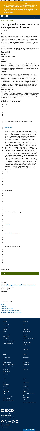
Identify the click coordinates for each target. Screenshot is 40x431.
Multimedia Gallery (27, 331)
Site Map (25, 391)
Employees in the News (8, 367)
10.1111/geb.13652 (9, 127)
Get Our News (6, 369)
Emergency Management (8, 400)
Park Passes (25, 349)
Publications (4, 20)
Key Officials (6, 389)
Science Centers (6, 334)
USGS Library (26, 344)
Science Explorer (6, 324)
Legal (24, 379)
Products (25, 321)
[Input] (27, 17)
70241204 (7, 224)
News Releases (6, 360)
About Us (5, 382)
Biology (3, 304)
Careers (24, 367)
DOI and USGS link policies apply (29, 394)
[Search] (34, 17)
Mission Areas (6, 327)
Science (5, 321)
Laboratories (5, 338)
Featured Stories (6, 357)
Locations (25, 360)
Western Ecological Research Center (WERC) (11, 312)
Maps (24, 327)
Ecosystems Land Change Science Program (11, 310)
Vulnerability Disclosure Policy (29, 402)
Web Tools (25, 334)
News (4, 354)
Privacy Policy (26, 389)
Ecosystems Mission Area (7, 308)
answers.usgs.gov (5, 427)
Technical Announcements (9, 364)
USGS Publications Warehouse (12, 233)
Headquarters (26, 357)
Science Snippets (7, 362)
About (4, 379)
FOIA (24, 384)
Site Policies (25, 386)
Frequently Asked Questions (9, 341)
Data (24, 324)
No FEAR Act (26, 397)
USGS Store (25, 347)
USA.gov (25, 399)
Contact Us (25, 369)
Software (25, 336)
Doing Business (6, 398)
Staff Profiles (26, 362)
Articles (11, 20)
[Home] (4, 17)
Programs (5, 329)
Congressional (6, 391)
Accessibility (26, 382)
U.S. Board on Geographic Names (28, 339)
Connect (4, 273)
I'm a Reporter (6, 373)
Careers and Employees (8, 396)
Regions (4, 331)
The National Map (27, 342)
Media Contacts (6, 371)
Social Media (26, 364)
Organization (6, 386)
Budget (4, 393)
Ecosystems (3, 306)
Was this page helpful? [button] (29, 429)
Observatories (6, 336)
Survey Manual (6, 384)
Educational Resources (8, 343)
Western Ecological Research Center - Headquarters (18, 285)
